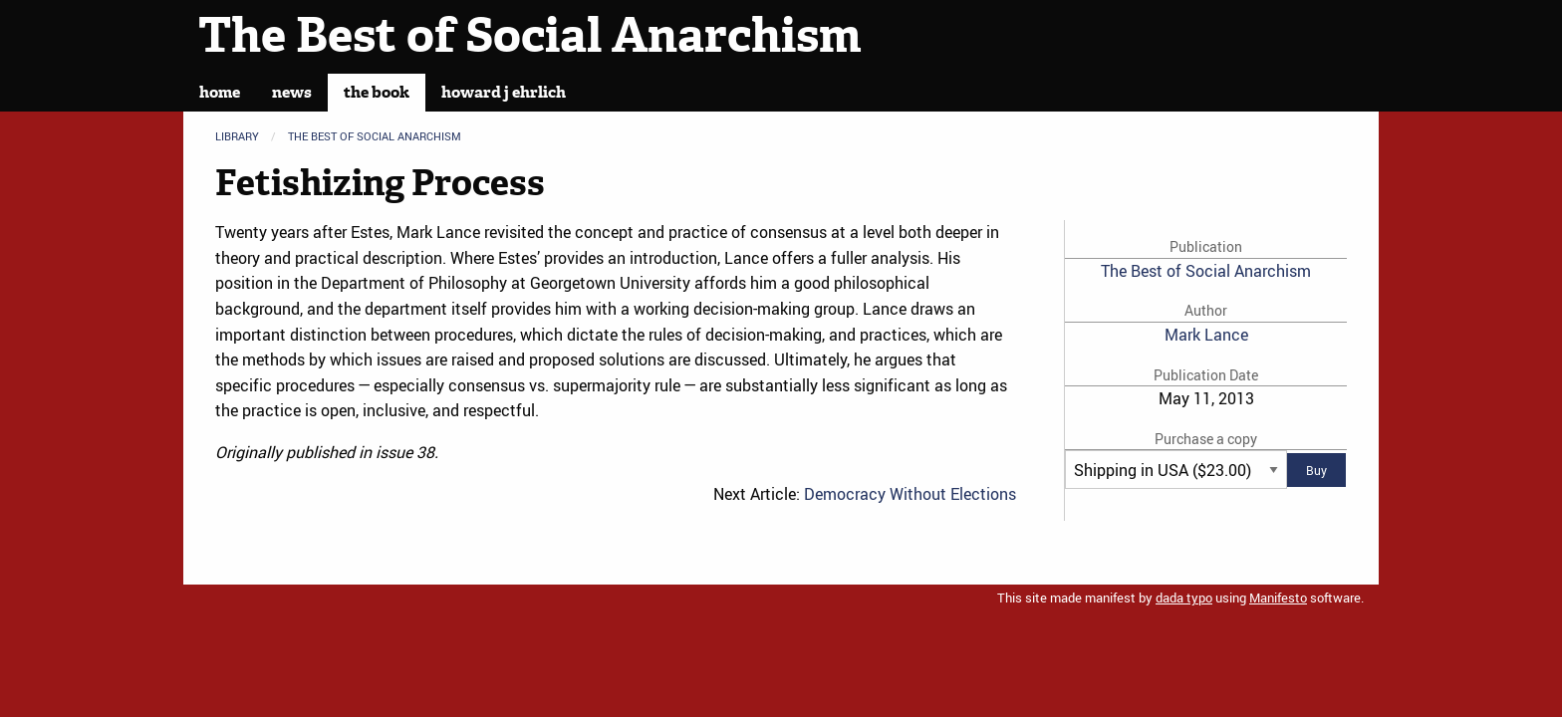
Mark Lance (1206, 335)
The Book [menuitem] (376, 92)
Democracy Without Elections (910, 494)
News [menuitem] (292, 92)
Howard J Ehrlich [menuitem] (503, 92)
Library (237, 135)
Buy (1316, 470)
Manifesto (1278, 597)
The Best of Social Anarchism (530, 35)
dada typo (1184, 597)
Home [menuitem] (219, 92)
